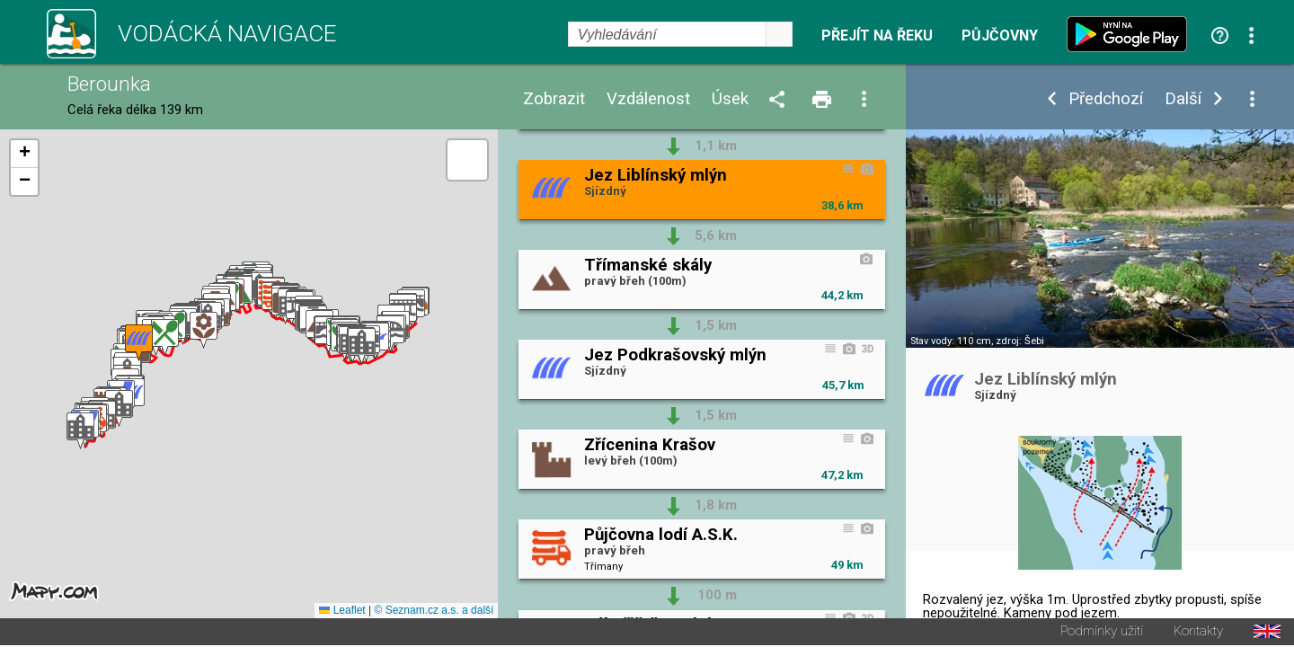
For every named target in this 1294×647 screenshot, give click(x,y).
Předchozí (1105, 99)
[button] (80, 431)
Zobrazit (554, 99)
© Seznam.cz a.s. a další (433, 612)
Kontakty (1198, 633)
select (779, 34)
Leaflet (342, 612)
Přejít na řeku (877, 36)
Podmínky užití (1101, 633)
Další (1183, 99)
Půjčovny (1000, 36)
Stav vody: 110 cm (950, 341)
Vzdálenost (648, 99)
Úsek (730, 99)
